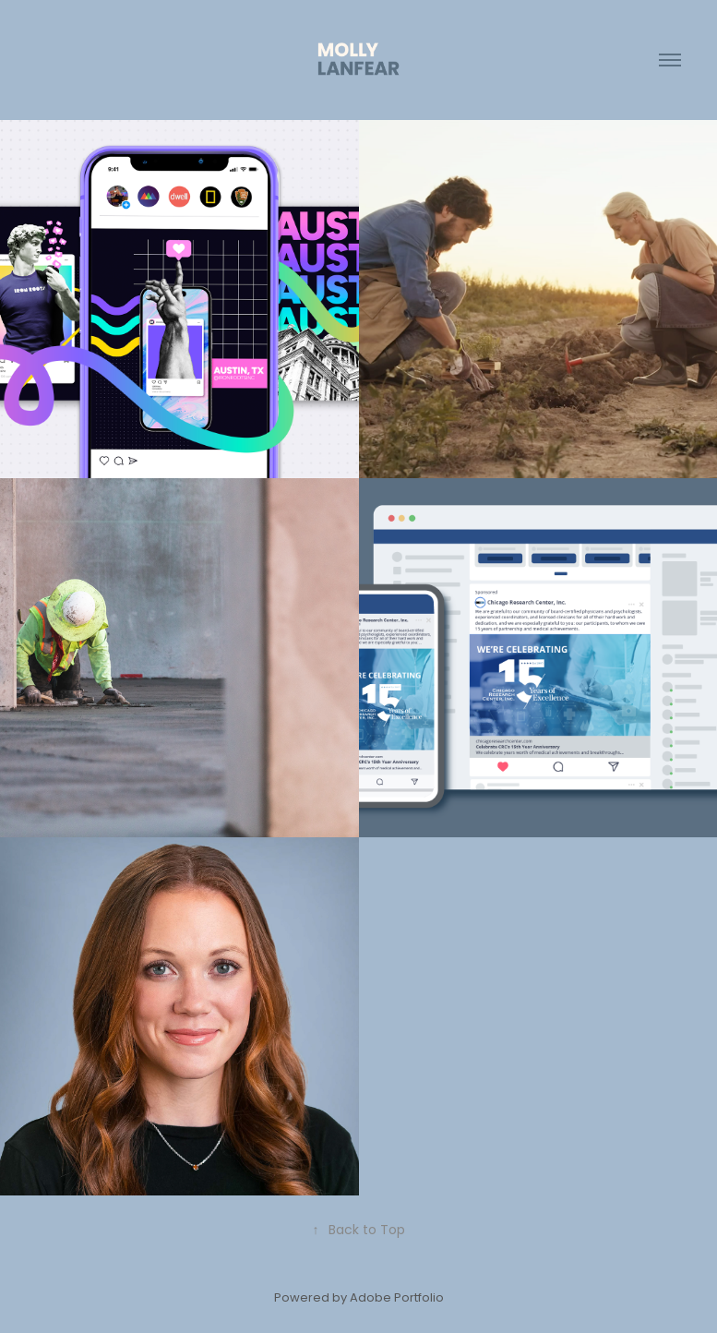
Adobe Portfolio (397, 1298)
